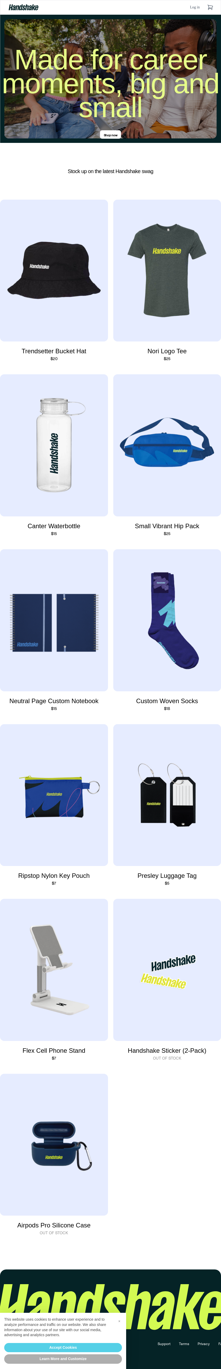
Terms (184, 1344)
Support (164, 1344)
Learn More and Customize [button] (63, 1359)
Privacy (204, 1344)
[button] (119, 1321)
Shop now (110, 135)
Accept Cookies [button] (63, 1347)
